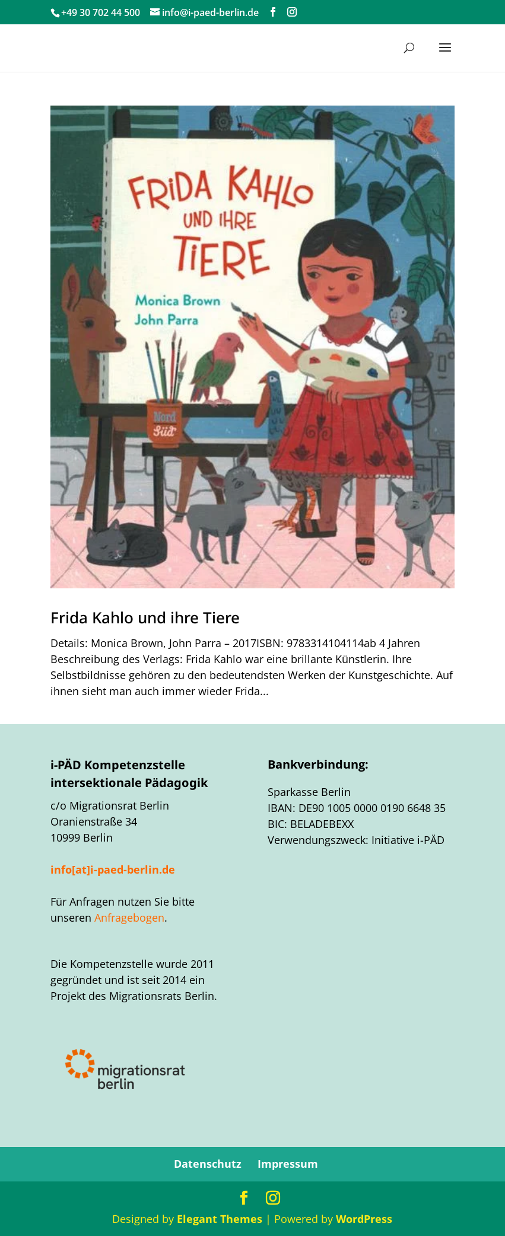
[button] (445, 55)
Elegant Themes (219, 1219)
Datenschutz (208, 1164)
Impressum (288, 1164)
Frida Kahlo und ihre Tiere (145, 617)
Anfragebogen (129, 917)
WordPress (364, 1219)
